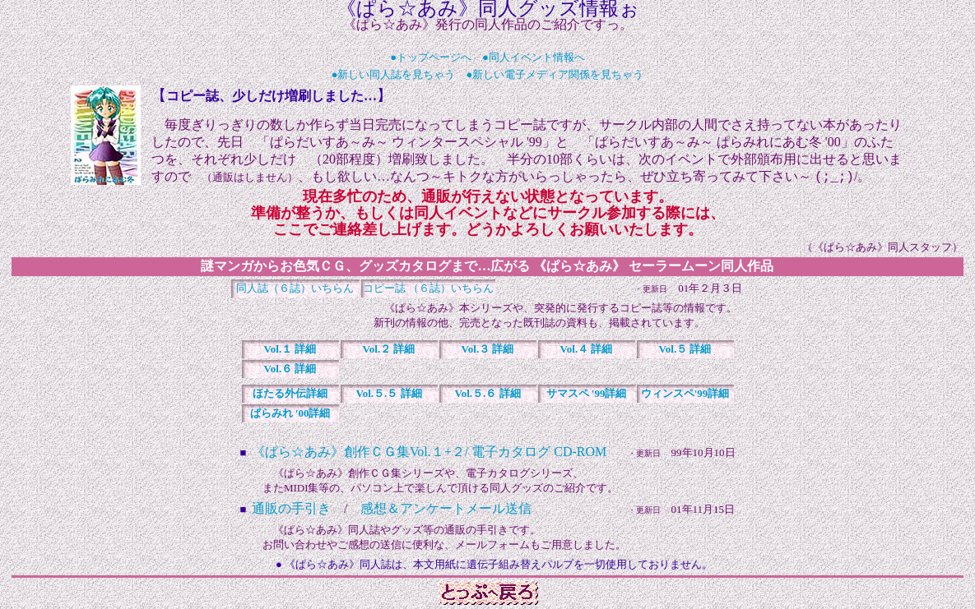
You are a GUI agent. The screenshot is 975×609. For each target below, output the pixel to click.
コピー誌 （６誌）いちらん (428, 290)
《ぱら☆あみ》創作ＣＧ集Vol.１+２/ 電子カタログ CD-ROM (429, 453)
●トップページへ (430, 57)
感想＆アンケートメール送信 (446, 510)
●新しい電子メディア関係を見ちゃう (555, 74)
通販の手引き (291, 510)
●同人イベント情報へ (533, 57)
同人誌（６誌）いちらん (295, 290)
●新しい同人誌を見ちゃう (394, 74)
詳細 (290, 350)
